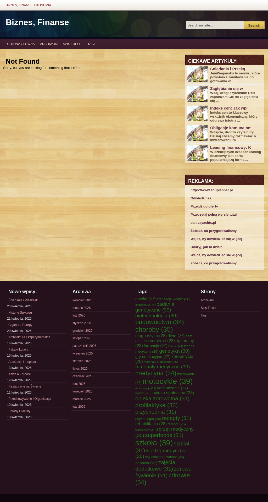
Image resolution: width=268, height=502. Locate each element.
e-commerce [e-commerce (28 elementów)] (158, 340)
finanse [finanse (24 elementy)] (175, 346)
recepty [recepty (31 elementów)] (176, 418)
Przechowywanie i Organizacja (29, 399)
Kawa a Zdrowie (19, 374)
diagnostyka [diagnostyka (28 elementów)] (151, 335)
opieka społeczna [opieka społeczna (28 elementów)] (173, 392)
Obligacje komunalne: (231, 128)
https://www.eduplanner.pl (212, 190)
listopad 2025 (81, 338)
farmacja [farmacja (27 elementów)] (155, 345)
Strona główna (21, 44)
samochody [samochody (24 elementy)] (145, 429)
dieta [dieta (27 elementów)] (176, 336)
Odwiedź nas (201, 198)
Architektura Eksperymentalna (29, 337)
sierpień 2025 (81, 361)
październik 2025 (84, 346)
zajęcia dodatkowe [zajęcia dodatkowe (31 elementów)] (155, 465)
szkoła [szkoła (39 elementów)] (154, 442)
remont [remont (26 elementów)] (177, 424)
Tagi (91, 44)
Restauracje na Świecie (24, 386)
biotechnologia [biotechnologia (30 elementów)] (156, 315)
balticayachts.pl (203, 223)
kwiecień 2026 (82, 300)
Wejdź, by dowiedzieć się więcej (216, 239)
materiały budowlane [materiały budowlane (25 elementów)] (161, 361)
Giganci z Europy (20, 325)
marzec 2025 (81, 399)
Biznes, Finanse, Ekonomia (28, 5)
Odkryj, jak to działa (206, 247)
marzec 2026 (81, 308)
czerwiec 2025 (82, 376)
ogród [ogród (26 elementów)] (143, 393)
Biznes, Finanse (37, 22)
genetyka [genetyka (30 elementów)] (174, 351)
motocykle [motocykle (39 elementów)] (167, 381)
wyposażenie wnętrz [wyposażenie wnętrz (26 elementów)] (164, 457)
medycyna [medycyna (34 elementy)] (155, 373)
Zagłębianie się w (226, 88)
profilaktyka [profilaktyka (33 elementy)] (156, 405)
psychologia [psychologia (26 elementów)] (148, 419)
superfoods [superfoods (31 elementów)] (164, 435)
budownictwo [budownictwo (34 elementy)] (159, 322)
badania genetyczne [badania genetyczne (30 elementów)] (154, 307)
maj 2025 (78, 384)
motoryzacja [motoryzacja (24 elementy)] (145, 388)
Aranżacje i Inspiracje (23, 362)
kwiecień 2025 (82, 391)
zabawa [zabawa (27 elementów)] (146, 463)
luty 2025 (78, 406)
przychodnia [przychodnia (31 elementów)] (155, 412)
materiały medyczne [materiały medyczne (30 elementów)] (162, 366)
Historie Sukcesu (20, 312)
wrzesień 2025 (82, 353)
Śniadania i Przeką (227, 69)
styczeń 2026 (81, 323)
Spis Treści (72, 44)
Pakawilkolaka (18, 349)
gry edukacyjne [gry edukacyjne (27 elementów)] (153, 356)
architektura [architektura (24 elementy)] (145, 304)
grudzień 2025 (82, 330)
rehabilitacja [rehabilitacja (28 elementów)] (151, 423)
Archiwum (49, 44)
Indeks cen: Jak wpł (229, 108)
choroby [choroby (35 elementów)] (154, 329)
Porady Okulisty (19, 411)
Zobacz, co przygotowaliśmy (214, 231)
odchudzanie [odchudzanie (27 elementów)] (172, 388)
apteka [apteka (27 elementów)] (145, 299)
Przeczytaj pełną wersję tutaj (214, 214)
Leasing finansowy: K (230, 147)
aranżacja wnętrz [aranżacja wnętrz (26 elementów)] (173, 299)
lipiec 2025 (79, 368)
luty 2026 (78, 315)
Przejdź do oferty (204, 206)
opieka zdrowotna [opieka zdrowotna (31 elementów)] (162, 398)
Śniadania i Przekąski (23, 300)
